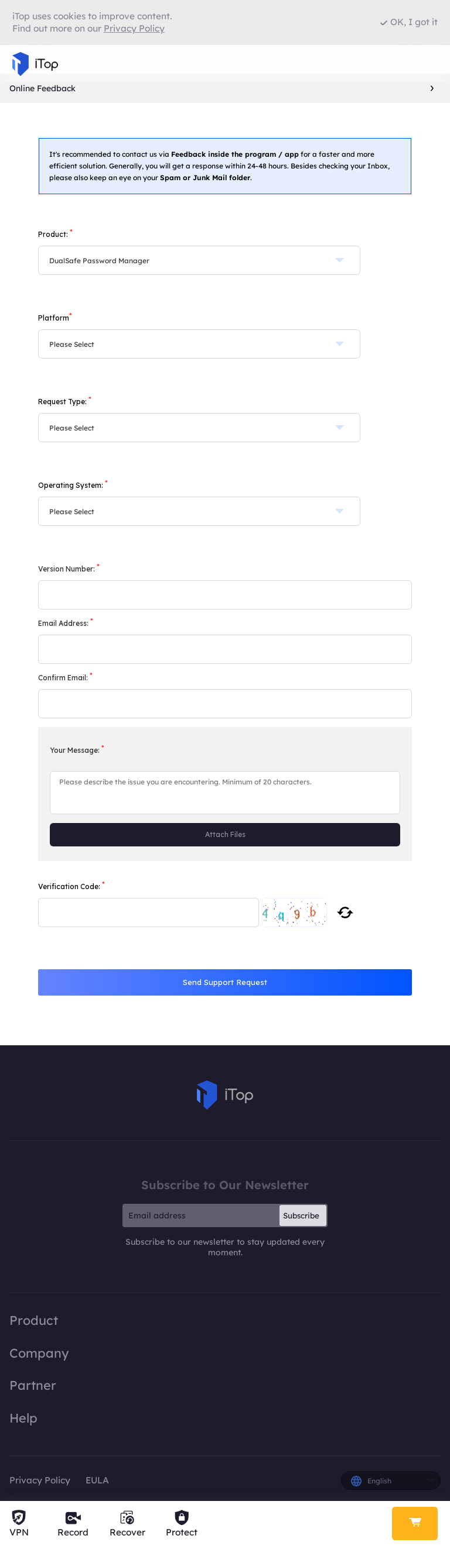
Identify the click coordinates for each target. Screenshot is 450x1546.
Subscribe (301, 1215)
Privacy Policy (39, 1480)
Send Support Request (225, 982)
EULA (97, 1480)
